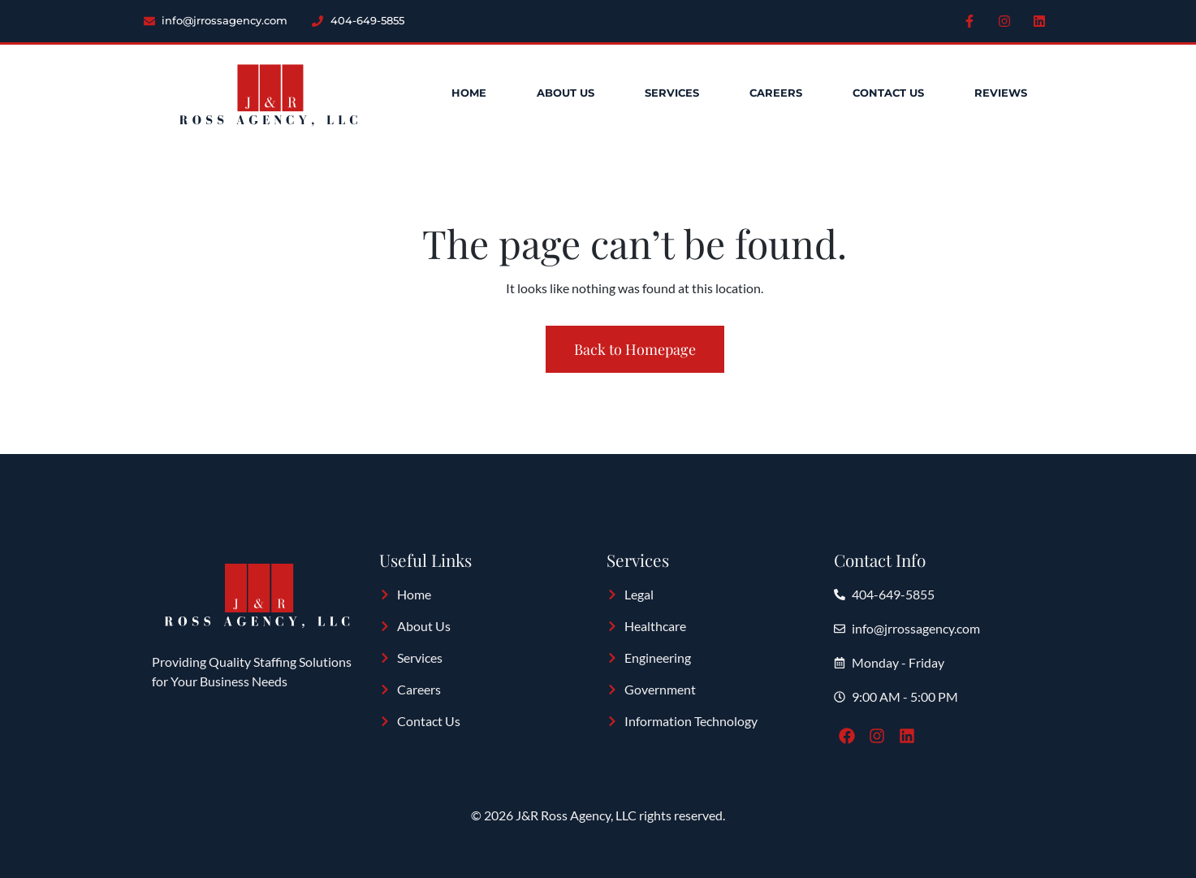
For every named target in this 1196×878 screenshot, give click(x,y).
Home (468, 93)
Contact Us (888, 93)
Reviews (1000, 93)
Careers (775, 93)
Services (672, 93)
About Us (565, 93)
